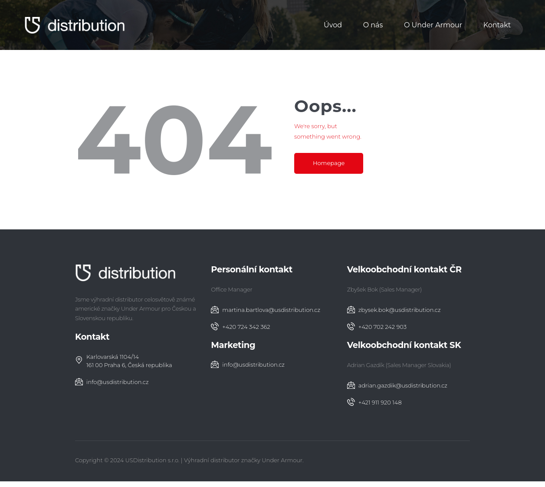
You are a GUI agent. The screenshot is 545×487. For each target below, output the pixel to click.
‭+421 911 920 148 (380, 402)
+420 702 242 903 (382, 326)
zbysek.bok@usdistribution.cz (399, 309)
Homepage (329, 162)
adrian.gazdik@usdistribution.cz (402, 385)
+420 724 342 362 (246, 326)
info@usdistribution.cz (117, 381)
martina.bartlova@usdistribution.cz (271, 309)
